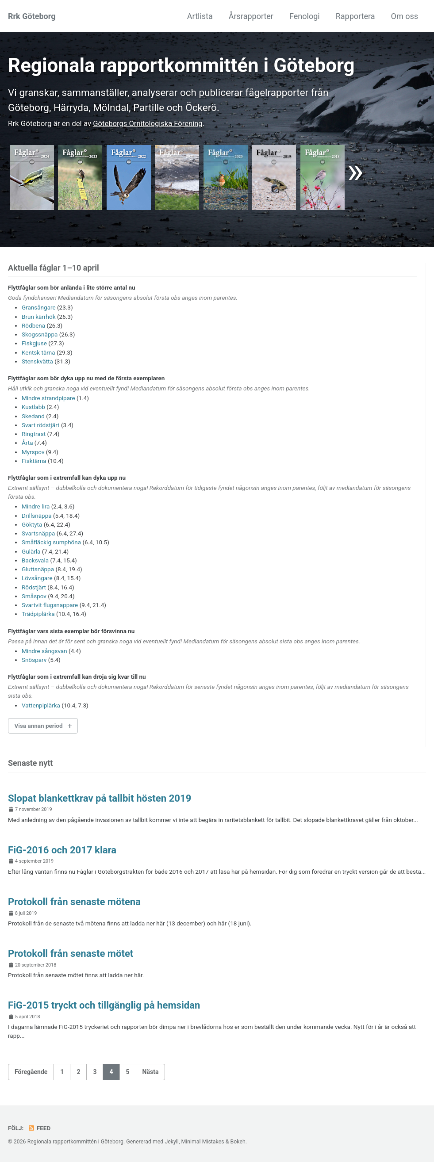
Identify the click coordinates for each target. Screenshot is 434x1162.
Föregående (31, 1071)
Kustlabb (33, 406)
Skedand (33, 416)
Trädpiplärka (38, 613)
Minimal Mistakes (202, 1142)
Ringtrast (34, 433)
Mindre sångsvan (44, 650)
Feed (39, 1127)
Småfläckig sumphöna (51, 542)
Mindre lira (36, 506)
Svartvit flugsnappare (50, 604)
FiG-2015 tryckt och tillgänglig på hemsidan (106, 1005)
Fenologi (304, 16)
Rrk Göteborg (31, 16)
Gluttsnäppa (38, 569)
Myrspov (33, 451)
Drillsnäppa (37, 515)
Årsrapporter (251, 16)
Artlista (200, 16)
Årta (27, 442)
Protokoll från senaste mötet (71, 953)
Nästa (150, 1071)
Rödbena (33, 325)
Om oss (404, 16)
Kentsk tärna (38, 352)
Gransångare (39, 307)
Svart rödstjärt (41, 424)
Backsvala (35, 560)
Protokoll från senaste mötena (75, 901)
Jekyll (172, 1142)
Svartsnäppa (38, 533)
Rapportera (355, 16)
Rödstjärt (34, 587)
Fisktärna (34, 460)
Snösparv (34, 659)
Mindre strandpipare (48, 397)
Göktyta (32, 524)
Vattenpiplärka (41, 705)
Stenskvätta (37, 361)
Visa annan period (39, 725)
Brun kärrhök (39, 316)
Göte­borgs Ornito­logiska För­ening (148, 123)
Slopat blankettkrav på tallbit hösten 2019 (101, 798)
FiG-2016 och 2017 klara (63, 850)
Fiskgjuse (34, 343)
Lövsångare (37, 577)
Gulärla (31, 551)
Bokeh (237, 1142)
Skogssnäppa (40, 334)
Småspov (34, 596)
